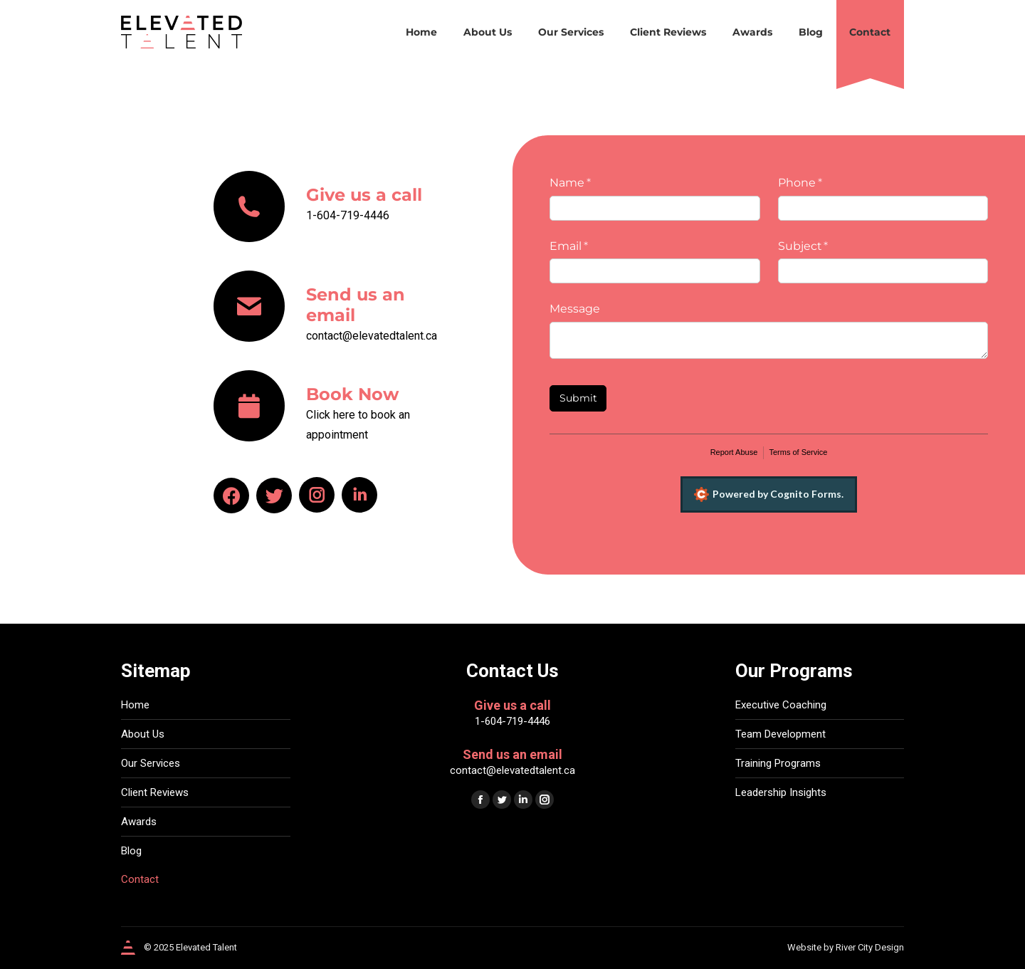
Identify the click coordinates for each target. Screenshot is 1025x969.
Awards (139, 821)
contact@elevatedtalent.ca (512, 770)
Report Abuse (734, 452)
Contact (140, 879)
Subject (828, 246)
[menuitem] (421, 32)
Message (575, 308)
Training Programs (778, 763)
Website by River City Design (845, 947)
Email (594, 246)
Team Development (780, 734)
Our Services (150, 763)
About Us (142, 734)
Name (595, 183)
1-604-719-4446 (512, 721)
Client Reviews (155, 792)
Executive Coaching (780, 704)
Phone (825, 183)
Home (135, 704)
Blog (131, 850)
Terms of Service (798, 452)
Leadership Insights (780, 792)
